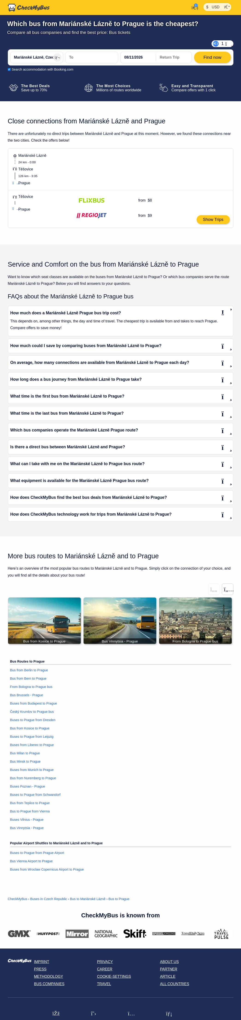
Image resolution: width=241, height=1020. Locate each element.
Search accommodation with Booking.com (42, 69)
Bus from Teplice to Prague (30, 803)
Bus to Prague (118, 899)
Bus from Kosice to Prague (29, 728)
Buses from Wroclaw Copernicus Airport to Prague (47, 869)
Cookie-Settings (114, 977)
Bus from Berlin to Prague (29, 670)
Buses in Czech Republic (48, 899)
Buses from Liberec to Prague (32, 745)
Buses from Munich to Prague (32, 770)
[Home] (29, 8)
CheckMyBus (17, 899)
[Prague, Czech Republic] (91, 57)
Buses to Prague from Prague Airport (37, 853)
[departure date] (138, 57)
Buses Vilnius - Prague (27, 820)
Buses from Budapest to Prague (33, 703)
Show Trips (213, 219)
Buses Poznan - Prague (27, 786)
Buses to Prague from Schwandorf (35, 795)
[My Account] (194, 7)
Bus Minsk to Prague (25, 762)
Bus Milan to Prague (25, 753)
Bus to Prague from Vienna (30, 811)
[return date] (174, 57)
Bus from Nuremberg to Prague (33, 778)
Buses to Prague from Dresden (33, 720)
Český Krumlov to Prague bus (32, 712)
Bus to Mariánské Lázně (87, 899)
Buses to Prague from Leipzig (32, 737)
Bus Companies (49, 984)
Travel (104, 984)
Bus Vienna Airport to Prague (31, 861)
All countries (174, 984)
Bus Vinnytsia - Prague (27, 828)
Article (167, 977)
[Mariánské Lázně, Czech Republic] (36, 57)
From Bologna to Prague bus (31, 687)
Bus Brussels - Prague (26, 695)
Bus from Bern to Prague (28, 679)
